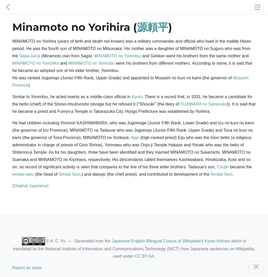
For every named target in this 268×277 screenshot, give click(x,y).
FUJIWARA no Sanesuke (203, 104)
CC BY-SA (144, 256)
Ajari (135, 137)
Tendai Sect (70, 174)
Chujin (223, 167)
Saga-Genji (29, 56)
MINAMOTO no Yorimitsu (117, 56)
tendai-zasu (23, 174)
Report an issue (27, 267)
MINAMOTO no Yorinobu (91, 63)
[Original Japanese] (30, 186)
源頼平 (152, 27)
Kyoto (137, 97)
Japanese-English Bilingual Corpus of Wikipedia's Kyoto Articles (171, 241)
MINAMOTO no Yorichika (35, 63)
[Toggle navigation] (257, 7)
